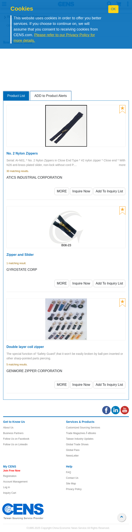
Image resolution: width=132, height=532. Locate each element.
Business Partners (13, 433)
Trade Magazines (75, 433)
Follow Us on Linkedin (15, 444)
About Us (8, 427)
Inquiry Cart (9, 492)
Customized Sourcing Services (83, 427)
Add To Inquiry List (109, 191)
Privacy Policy (74, 489)
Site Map (71, 483)
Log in (6, 487)
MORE (62, 191)
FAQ (68, 472)
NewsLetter (72, 455)
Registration (9, 476)
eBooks (92, 433)
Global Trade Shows (77, 444)
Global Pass (73, 450)
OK (113, 9)
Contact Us (72, 477)
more (122, 165)
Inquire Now (81, 191)
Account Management (15, 481)
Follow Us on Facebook (16, 438)
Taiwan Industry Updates (79, 438)
